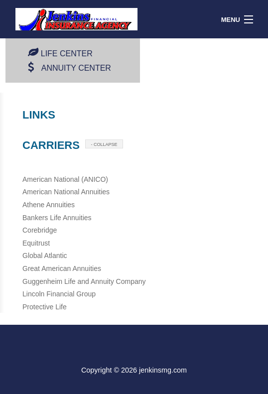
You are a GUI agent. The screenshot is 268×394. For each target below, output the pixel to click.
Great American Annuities (61, 268)
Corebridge (39, 230)
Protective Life (44, 307)
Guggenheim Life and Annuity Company (84, 281)
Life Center (67, 53)
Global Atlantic (44, 256)
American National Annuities (66, 192)
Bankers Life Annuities (57, 218)
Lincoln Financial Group (59, 294)
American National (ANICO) (65, 179)
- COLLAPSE (104, 144)
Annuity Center (76, 68)
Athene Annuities (48, 205)
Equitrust (36, 243)
